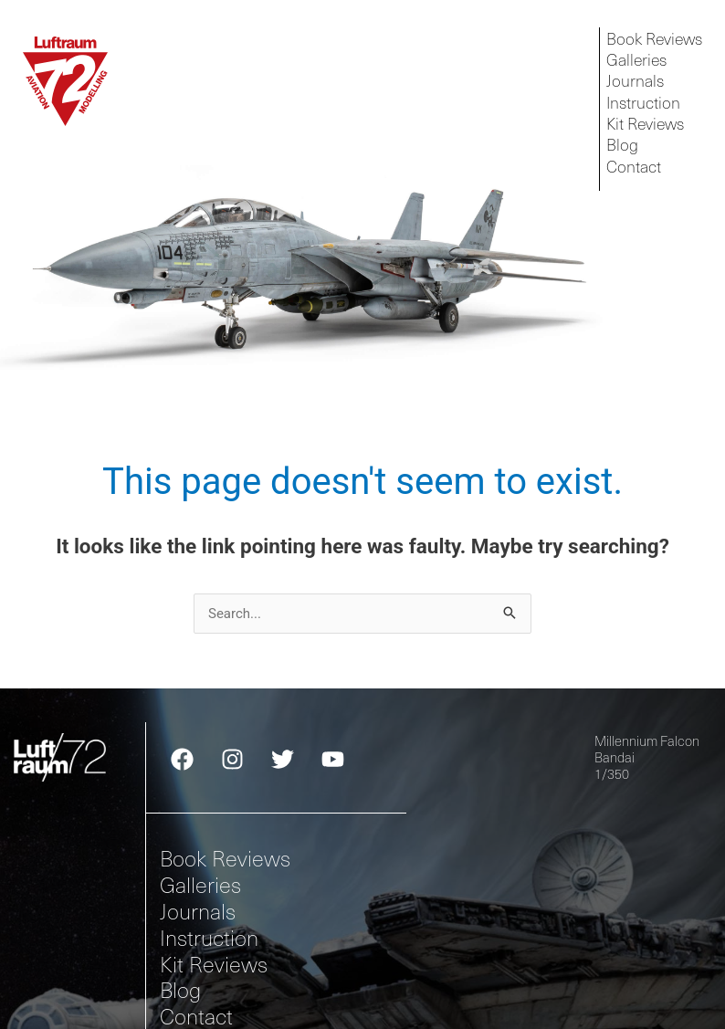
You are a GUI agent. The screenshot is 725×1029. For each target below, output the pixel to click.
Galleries (200, 884)
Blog (180, 989)
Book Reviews (225, 858)
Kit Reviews (214, 963)
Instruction (209, 937)
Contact (196, 1016)
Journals (198, 911)
